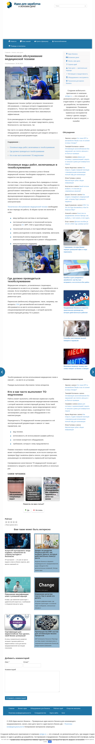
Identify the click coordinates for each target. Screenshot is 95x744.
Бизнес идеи (22, 708)
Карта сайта (52, 712)
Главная (11, 708)
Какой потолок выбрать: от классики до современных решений (77, 189)
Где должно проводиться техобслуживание (27, 151)
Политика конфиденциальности (19, 712)
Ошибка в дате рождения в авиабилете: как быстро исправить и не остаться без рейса (76, 280)
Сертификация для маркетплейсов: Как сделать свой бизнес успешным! (17, 634)
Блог (61, 712)
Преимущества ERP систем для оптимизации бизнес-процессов (46, 633)
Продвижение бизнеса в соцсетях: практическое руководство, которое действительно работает (76, 310)
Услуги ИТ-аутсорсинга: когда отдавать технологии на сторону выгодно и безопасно (17, 553)
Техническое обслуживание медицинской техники (28, 207)
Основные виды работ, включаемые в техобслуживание (32, 147)
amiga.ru (68, 96)
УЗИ (17, 304)
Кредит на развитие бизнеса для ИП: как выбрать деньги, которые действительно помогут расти (46, 554)
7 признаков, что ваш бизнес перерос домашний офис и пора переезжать (75, 249)
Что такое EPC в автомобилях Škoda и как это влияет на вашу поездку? (77, 141)
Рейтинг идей (56, 708)
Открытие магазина (71, 708)
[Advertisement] (47, 25)
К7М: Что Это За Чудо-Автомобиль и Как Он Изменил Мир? (77, 207)
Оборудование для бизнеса (39, 708)
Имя (7, 662)
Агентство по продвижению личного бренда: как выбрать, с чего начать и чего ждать (77, 216)
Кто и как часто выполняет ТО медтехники (27, 155)
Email (26, 662)
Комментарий (10, 669)
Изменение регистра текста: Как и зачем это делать (45, 596)
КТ (23, 225)
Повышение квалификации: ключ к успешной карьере (17, 595)
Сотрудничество (39, 712)
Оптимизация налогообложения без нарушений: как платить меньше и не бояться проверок (77, 151)
